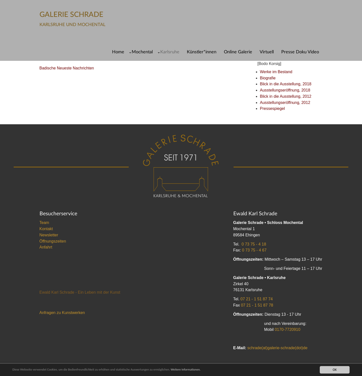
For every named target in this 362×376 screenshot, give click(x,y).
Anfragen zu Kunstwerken (62, 313)
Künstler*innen (201, 52)
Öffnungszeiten (53, 241)
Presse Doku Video (300, 52)
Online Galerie (238, 52)
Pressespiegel (272, 108)
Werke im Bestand (276, 72)
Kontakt (46, 229)
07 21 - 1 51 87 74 (257, 299)
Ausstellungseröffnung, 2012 (285, 102)
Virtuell (267, 52)
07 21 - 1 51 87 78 (257, 305)
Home (118, 52)
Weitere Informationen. (199, 370)
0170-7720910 (287, 329)
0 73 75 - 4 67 (254, 250)
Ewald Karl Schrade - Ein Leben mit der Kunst (80, 292)
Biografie (268, 78)
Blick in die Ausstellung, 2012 (285, 96)
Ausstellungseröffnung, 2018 (285, 90)
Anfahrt (46, 247)
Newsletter (49, 235)
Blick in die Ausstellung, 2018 (285, 84)
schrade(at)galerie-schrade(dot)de (277, 348)
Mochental (142, 52)
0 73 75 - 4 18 (253, 244)
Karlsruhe (169, 52)
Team (44, 222)
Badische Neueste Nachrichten (67, 68)
